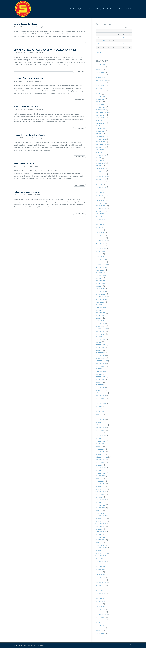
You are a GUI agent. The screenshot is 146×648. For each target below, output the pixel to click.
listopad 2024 (100, 110)
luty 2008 (99, 630)
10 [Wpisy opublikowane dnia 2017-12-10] (129, 37)
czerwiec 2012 (101, 500)
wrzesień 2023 (101, 147)
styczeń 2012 (100, 513)
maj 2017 (99, 342)
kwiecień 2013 (101, 473)
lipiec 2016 (99, 369)
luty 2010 (99, 572)
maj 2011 (99, 534)
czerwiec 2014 (101, 435)
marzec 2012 (100, 508)
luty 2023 (99, 166)
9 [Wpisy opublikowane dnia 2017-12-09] (123, 37)
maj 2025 (99, 94)
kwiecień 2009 (101, 598)
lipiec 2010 (99, 558)
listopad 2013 (100, 454)
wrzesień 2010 (101, 556)
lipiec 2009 (99, 590)
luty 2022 (99, 198)
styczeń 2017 (100, 353)
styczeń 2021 (100, 232)
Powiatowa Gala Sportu (24, 163)
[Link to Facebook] (130, 645)
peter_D (40, 27)
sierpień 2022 (100, 182)
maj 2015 (99, 406)
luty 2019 (99, 286)
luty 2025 (99, 102)
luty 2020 (99, 254)
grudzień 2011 (101, 516)
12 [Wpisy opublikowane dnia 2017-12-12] (104, 40)
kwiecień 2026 (101, 64)
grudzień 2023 (101, 139)
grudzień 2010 (101, 548)
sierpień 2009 (100, 588)
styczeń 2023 (100, 168)
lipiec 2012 (99, 497)
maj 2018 (99, 310)
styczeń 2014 (100, 449)
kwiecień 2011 (101, 537)
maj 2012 (99, 502)
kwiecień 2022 (101, 192)
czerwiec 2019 (101, 275)
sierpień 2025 (100, 86)
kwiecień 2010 (101, 566)
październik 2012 (102, 489)
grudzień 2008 (101, 609)
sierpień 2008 (100, 617)
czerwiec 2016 (101, 371)
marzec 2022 (100, 195)
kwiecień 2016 (101, 377)
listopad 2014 (100, 422)
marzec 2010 (100, 569)
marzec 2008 (100, 628)
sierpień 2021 (100, 214)
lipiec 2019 (99, 272)
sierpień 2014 (100, 430)
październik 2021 (102, 208)
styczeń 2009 (100, 606)
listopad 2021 (100, 206)
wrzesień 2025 (101, 83)
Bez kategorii (29, 27)
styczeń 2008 (100, 633)
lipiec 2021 (99, 216)
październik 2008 (102, 614)
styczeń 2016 (100, 385)
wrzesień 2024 (101, 115)
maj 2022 (99, 190)
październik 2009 (102, 582)
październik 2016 (102, 361)
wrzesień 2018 (101, 299)
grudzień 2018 (101, 291)
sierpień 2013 (100, 462)
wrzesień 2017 (101, 331)
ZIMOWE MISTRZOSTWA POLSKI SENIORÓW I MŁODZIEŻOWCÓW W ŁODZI (46, 49)
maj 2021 (99, 222)
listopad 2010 (100, 550)
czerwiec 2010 (101, 561)
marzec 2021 (100, 227)
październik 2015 (102, 393)
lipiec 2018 (99, 305)
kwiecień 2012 (101, 505)
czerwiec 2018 (101, 307)
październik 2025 (102, 80)
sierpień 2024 (100, 118)
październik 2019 (102, 264)
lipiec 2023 (99, 152)
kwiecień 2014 (101, 441)
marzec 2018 (100, 315)
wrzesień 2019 (101, 267)
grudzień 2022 (101, 171)
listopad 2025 (100, 77)
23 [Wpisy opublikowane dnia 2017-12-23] (123, 44)
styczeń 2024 (100, 136)
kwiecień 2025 (101, 96)
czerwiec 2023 (101, 155)
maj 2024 (99, 125)
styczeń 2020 (100, 256)
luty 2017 (99, 350)
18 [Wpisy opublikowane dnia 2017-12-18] (98, 44)
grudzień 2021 (101, 203)
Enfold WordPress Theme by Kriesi (35, 645)
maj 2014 (99, 438)
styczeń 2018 (100, 321)
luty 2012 (99, 510)
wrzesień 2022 (101, 179)
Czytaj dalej (79, 43)
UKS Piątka (23, 645)
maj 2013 (99, 470)
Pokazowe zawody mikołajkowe (27, 192)
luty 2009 (99, 604)
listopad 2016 (100, 358)
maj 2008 (99, 622)
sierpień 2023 (100, 150)
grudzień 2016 (101, 355)
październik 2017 (102, 329)
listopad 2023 (100, 142)
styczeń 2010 (100, 574)
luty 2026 (99, 69)
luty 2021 (99, 230)
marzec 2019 (100, 283)
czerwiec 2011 (101, 532)
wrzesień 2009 (101, 585)
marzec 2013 (100, 476)
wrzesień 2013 (101, 459)
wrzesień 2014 (101, 427)
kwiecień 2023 (101, 160)
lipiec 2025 (99, 88)
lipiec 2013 (99, 465)
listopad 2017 (100, 326)
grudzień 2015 (101, 387)
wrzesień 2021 (101, 211)
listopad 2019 (100, 262)
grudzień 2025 (101, 75)
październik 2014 (102, 425)
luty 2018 (99, 318)
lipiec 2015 (99, 401)
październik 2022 (102, 176)
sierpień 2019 (100, 270)
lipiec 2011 (99, 529)
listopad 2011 (100, 518)
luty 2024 (99, 134)
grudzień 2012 (101, 484)
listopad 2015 (100, 390)
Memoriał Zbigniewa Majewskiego (28, 78)
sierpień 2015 (100, 398)
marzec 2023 (100, 163)
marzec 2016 (100, 379)
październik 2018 (102, 296)
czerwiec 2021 (101, 219)
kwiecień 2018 (101, 313)
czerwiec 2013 (101, 467)
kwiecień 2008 (101, 625)
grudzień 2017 (101, 323)
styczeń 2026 (100, 72)
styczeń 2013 (100, 481)
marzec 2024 (100, 131)
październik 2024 (102, 112)
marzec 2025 (100, 99)
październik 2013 (102, 457)
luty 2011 (99, 542)
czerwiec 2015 (101, 403)
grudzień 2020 (101, 235)
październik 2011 (102, 521)
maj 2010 (99, 564)
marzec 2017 (100, 347)
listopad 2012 (100, 486)
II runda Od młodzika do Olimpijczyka (29, 135)
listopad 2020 (100, 238)
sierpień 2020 (100, 246)
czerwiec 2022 (101, 187)
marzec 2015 (100, 411)
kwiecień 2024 (101, 128)
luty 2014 (99, 446)
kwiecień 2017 (101, 345)
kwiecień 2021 (101, 224)
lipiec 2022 (99, 184)
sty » (102, 52)
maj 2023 (99, 158)
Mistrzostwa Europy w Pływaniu (28, 106)
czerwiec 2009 (101, 593)
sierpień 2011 (100, 526)
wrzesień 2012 (101, 492)
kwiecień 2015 (101, 409)
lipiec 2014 (99, 433)
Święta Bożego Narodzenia (25, 24)
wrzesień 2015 (101, 395)
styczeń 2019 (100, 288)
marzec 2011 (100, 540)
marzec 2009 (100, 601)
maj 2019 (99, 278)
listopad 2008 (100, 612)
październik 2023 (102, 144)
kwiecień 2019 (101, 280)
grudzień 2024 (101, 107)
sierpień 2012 (100, 494)
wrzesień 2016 (101, 363)
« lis (97, 52)
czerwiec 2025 (101, 91)
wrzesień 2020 (101, 243)
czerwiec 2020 (101, 248)
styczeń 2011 (100, 545)
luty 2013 (99, 478)
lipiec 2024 (99, 120)
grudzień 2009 (101, 577)
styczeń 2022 (100, 200)
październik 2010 (102, 553)
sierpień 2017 (100, 334)
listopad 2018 (100, 294)
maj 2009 (99, 596)
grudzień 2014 (101, 419)
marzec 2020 (100, 251)
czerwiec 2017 (101, 339)
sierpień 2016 (100, 366)
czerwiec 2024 (101, 123)
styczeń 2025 (100, 104)
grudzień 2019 (101, 259)
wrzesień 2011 (101, 524)
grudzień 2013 (101, 451)
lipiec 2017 (99, 337)
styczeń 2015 (100, 417)
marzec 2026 (100, 67)
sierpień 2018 (100, 302)
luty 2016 (99, 382)
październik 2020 (102, 240)
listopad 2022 (100, 174)
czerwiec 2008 (101, 620)
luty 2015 (99, 414)
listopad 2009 (100, 580)
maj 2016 (99, 374)
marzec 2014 (100, 443)
